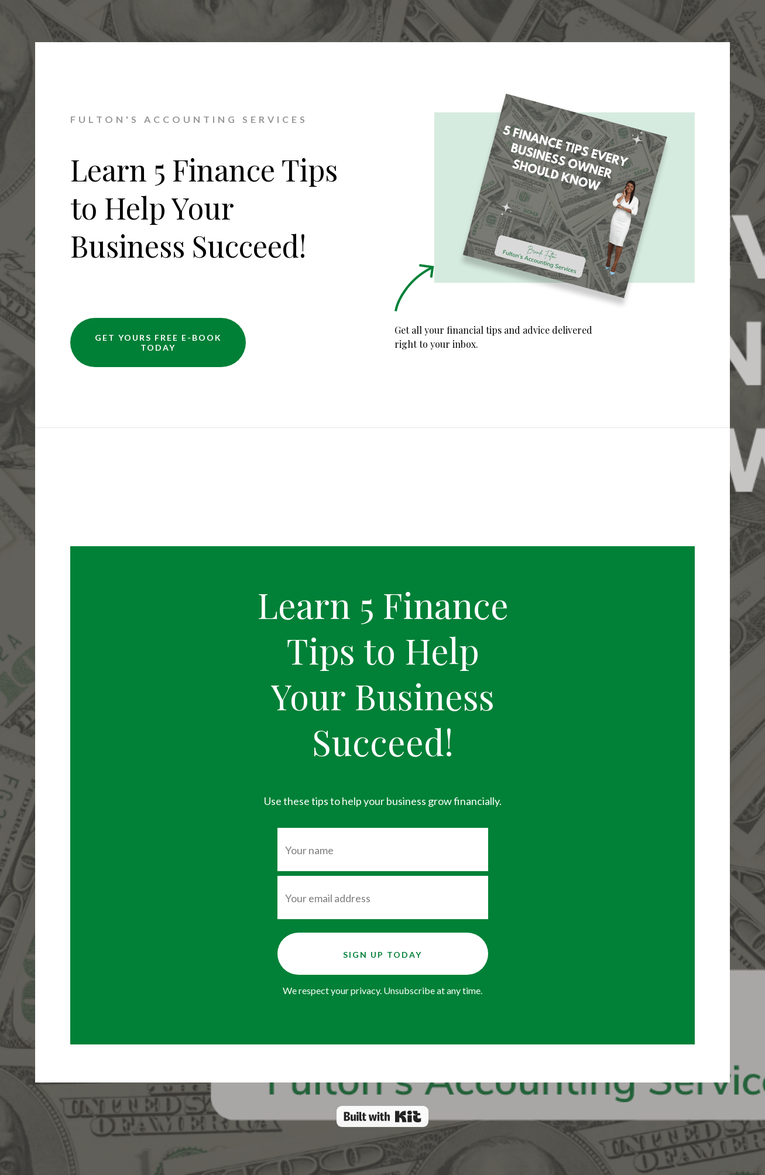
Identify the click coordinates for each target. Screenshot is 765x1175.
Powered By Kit (382, 1116)
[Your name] (382, 849)
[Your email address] (382, 897)
